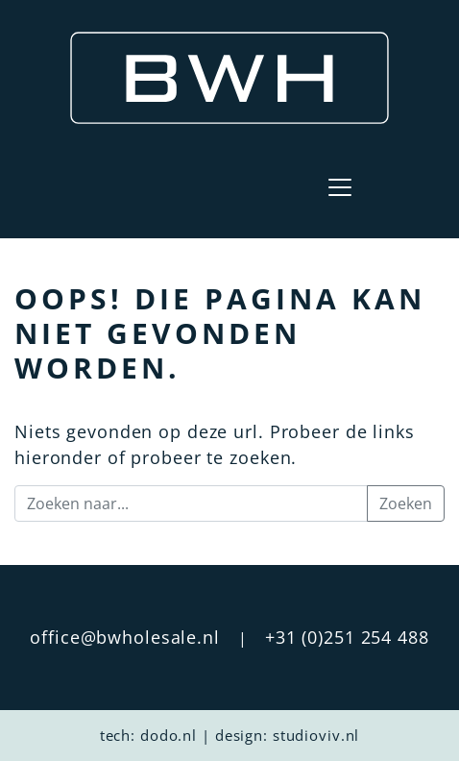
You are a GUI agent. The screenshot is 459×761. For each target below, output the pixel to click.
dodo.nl (168, 735)
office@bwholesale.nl (125, 637)
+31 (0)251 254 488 (347, 637)
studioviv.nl (316, 735)
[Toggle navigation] (340, 187)
